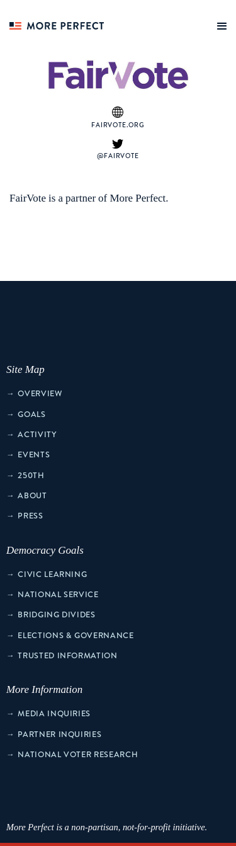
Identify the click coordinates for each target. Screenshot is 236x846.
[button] (219, 23)
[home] (53, 22)
